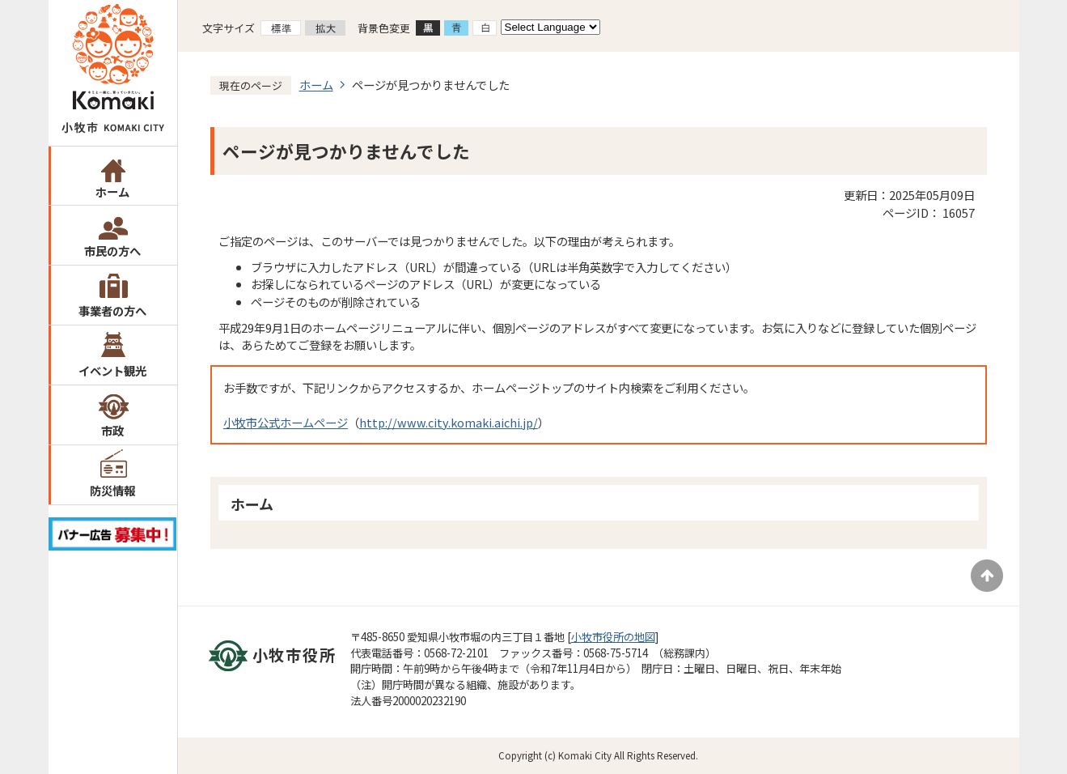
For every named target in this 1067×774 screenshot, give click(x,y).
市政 (112, 430)
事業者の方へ (112, 310)
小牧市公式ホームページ (285, 422)
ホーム (112, 191)
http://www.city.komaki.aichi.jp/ (448, 422)
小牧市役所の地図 (613, 636)
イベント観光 (112, 370)
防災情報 (112, 490)
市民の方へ (112, 250)
